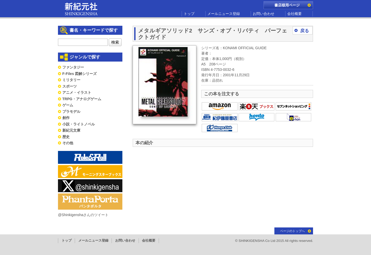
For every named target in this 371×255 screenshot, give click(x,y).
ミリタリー (71, 80)
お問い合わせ (263, 14)
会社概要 (294, 14)
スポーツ (69, 86)
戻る (304, 30)
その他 (67, 143)
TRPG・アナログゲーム (81, 99)
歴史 (66, 137)
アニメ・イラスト (76, 92)
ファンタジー (73, 67)
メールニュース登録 (223, 14)
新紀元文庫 (71, 130)
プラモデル (71, 111)
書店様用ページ (287, 5)
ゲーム (67, 105)
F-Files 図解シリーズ (79, 74)
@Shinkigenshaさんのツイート (83, 215)
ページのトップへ (292, 231)
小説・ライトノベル (78, 124)
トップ (189, 14)
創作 (66, 118)
